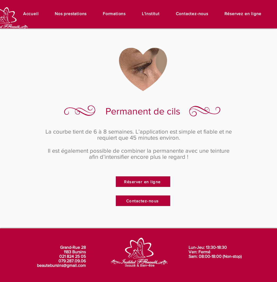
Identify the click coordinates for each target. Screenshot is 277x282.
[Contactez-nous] (143, 200)
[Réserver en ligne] (143, 181)
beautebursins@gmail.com (61, 265)
